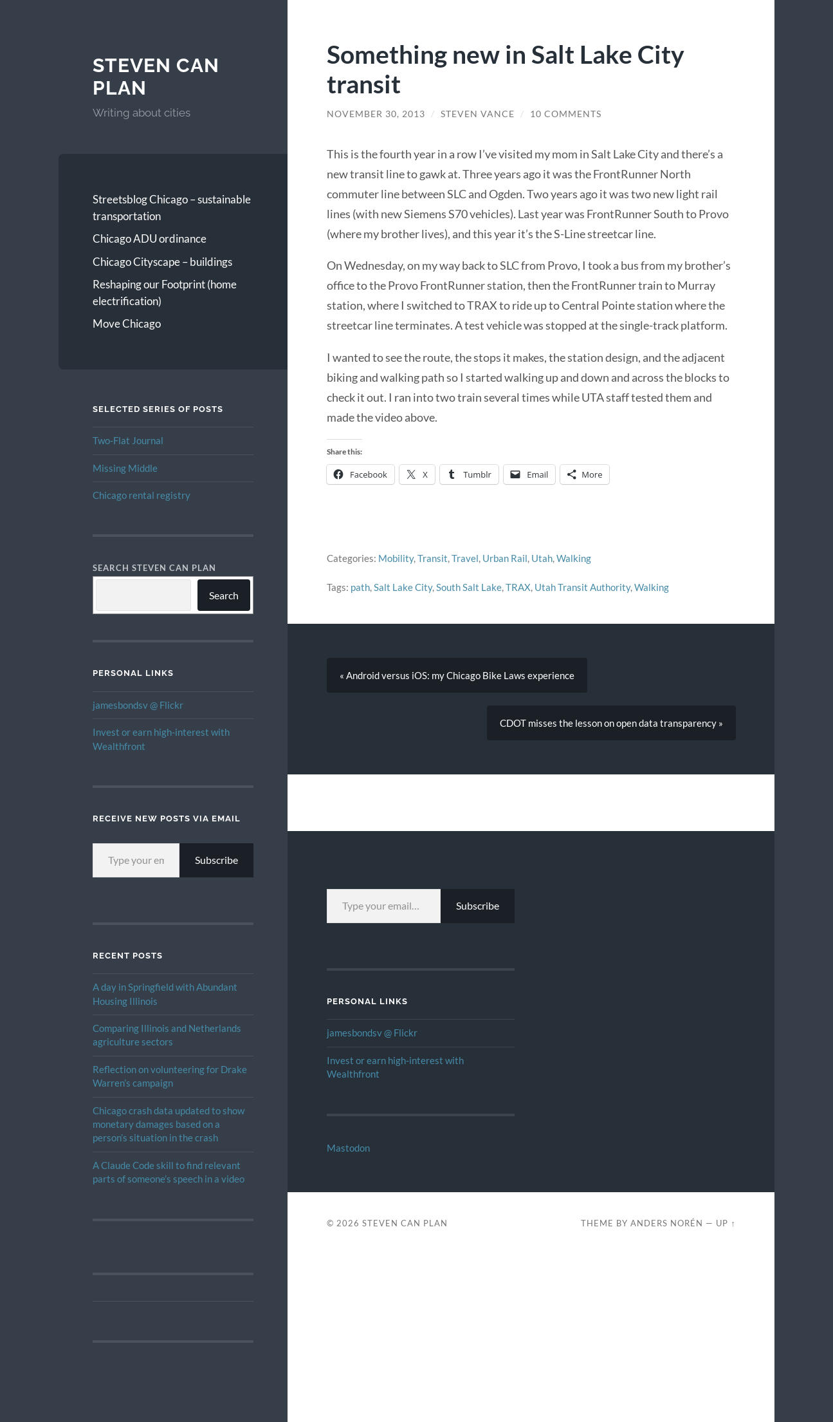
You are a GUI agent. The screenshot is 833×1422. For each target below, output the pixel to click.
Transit (432, 558)
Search (224, 595)
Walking (573, 558)
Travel (465, 558)
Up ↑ (725, 1223)
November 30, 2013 (376, 114)
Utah (542, 558)
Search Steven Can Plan (154, 568)
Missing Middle (125, 468)
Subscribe (216, 860)
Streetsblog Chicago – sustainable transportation (172, 207)
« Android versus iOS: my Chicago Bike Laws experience (457, 675)
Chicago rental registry (141, 495)
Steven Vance (478, 114)
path (360, 587)
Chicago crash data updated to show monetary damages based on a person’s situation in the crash (168, 1124)
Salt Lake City (403, 587)
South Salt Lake (469, 587)
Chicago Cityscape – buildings (162, 261)
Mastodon (348, 1148)
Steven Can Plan (405, 1223)
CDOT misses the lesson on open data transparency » (611, 723)
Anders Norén (666, 1223)
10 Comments (565, 114)
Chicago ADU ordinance (149, 238)
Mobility (396, 558)
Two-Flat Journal (128, 440)
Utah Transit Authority (582, 587)
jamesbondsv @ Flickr (138, 705)
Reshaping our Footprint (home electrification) (165, 292)
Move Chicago (127, 323)
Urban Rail (504, 558)
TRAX (518, 587)
